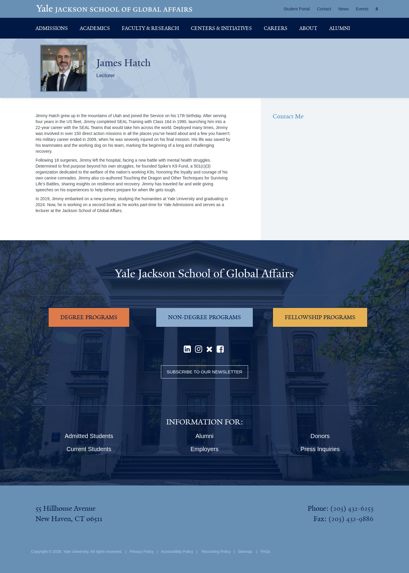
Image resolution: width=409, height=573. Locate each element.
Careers (275, 28)
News (343, 9)
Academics (95, 28)
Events (362, 9)
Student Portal (296, 9)
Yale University (75, 551)
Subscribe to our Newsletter (204, 371)
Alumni (339, 28)
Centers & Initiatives (221, 28)
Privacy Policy (142, 551)
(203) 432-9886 (350, 518)
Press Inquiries (320, 449)
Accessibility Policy (177, 551)
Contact (324, 9)
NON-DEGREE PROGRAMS (204, 317)
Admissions (52, 28)
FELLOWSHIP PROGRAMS (320, 317)
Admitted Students (89, 436)
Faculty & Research (150, 28)
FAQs (265, 551)
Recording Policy (216, 551)
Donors (320, 436)
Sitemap (245, 551)
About (308, 28)
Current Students (88, 449)
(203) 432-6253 (351, 508)
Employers (204, 449)
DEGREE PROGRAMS (88, 317)
